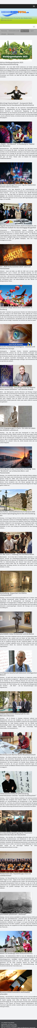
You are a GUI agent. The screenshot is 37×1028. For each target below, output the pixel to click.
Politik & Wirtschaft (14, 31)
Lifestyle (3, 34)
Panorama (4, 31)
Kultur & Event (25, 31)
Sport (32, 31)
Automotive (11, 34)
